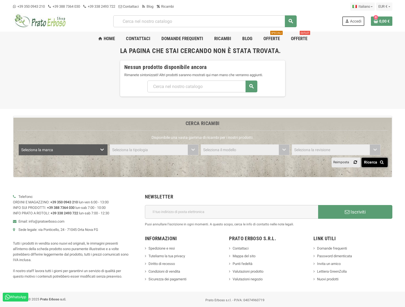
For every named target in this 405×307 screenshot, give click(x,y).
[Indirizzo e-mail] (231, 212)
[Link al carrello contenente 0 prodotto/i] (381, 21)
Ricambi (165, 6)
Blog (147, 6)
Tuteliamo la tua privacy (166, 256)
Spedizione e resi (161, 248)
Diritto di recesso (161, 264)
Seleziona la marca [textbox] (37, 150)
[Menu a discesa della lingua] (362, 6)
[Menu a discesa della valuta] (384, 6)
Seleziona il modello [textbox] (219, 150)
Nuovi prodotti (327, 279)
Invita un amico (329, 264)
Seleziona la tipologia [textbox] (130, 150)
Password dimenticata (334, 256)
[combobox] (204, 21)
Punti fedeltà (242, 264)
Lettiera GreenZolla (332, 271)
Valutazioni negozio (248, 279)
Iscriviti (355, 212)
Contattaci (129, 6)
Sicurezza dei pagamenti (167, 279)
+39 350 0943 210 (31, 6)
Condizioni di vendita (164, 271)
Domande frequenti (332, 248)
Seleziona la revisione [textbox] (312, 150)
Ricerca (375, 162)
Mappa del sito (244, 256)
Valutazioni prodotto (248, 271)
